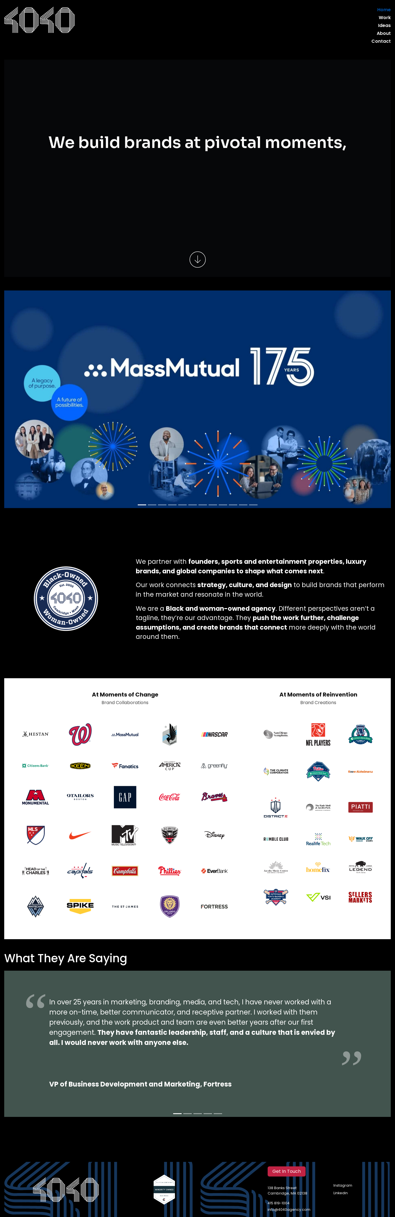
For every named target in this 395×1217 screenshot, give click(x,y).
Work (385, 18)
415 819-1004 (279, 1203)
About (384, 33)
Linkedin (340, 1193)
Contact (381, 41)
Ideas (384, 26)
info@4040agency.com (289, 1210)
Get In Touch (286, 1171)
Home (384, 10)
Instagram (342, 1185)
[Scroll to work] (197, 260)
